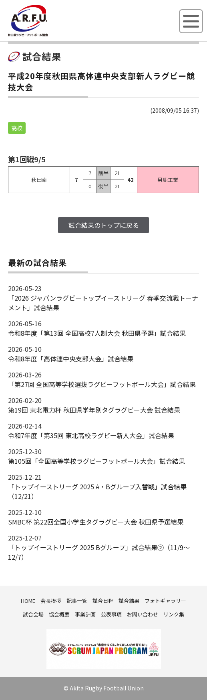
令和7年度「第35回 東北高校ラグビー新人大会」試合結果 (91, 435)
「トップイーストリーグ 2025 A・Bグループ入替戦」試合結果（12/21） (97, 491)
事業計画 (85, 614)
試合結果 (129, 600)
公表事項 (111, 614)
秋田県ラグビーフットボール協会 (46, 35)
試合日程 (102, 600)
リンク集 (173, 614)
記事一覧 (76, 600)
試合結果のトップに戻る (103, 225)
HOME (28, 600)
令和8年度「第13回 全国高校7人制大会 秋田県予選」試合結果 (97, 333)
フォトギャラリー (165, 600)
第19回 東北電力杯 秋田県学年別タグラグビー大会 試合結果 (94, 410)
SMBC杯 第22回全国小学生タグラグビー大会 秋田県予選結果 (95, 521)
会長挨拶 (50, 600)
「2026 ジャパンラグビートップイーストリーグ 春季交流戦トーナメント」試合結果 (103, 302)
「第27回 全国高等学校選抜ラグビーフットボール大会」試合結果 (102, 384)
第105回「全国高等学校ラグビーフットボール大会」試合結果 (96, 461)
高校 (16, 128)
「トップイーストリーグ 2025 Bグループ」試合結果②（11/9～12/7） (99, 552)
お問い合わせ (142, 614)
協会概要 (59, 614)
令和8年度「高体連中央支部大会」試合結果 (70, 358)
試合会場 (33, 614)
